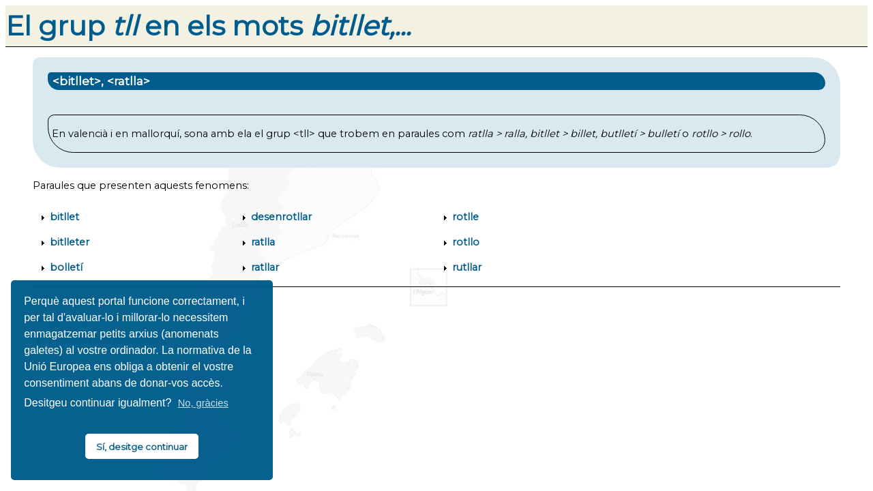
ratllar (265, 267)
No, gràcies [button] (203, 403)
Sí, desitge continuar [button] (142, 446)
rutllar (467, 267)
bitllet (64, 217)
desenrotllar (281, 217)
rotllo (465, 242)
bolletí (66, 267)
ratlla (263, 242)
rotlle (465, 217)
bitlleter (69, 242)
